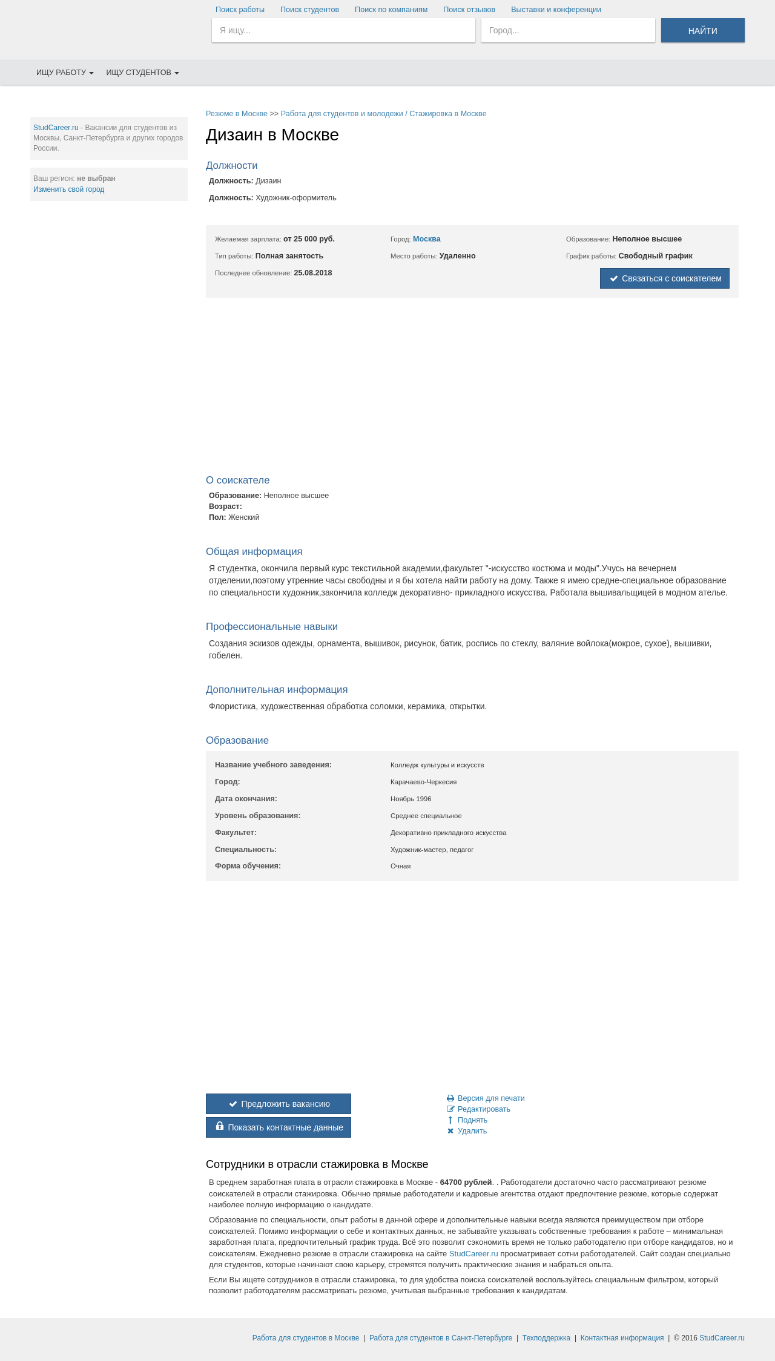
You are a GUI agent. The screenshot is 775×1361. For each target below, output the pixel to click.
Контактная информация (622, 1338)
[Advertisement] (109, 394)
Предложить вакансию (278, 1104)
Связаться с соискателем (665, 278)
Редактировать (477, 1109)
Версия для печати (485, 1098)
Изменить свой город (68, 189)
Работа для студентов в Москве (306, 1338)
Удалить (466, 1131)
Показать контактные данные (278, 1127)
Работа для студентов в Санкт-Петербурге (440, 1338)
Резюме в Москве (237, 114)
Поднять (466, 1120)
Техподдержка (547, 1338)
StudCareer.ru (56, 127)
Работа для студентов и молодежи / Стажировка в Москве (384, 114)
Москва (427, 239)
